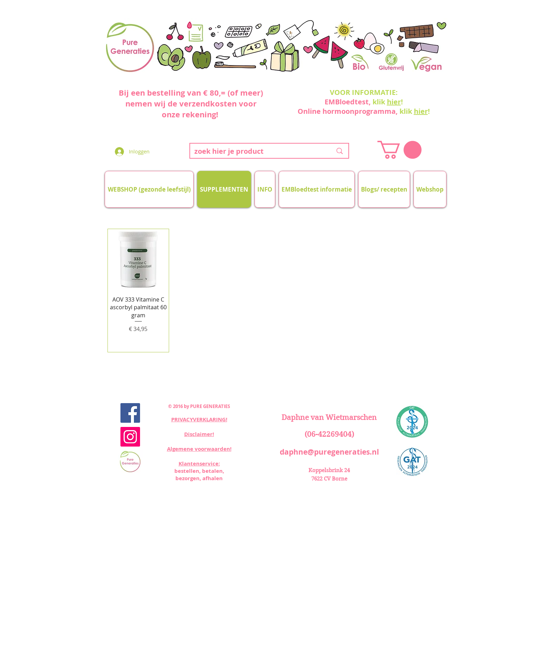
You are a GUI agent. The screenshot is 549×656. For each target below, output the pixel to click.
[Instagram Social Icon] (130, 437)
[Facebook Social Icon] (130, 413)
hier (394, 101)
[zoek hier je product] (258, 151)
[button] (399, 150)
